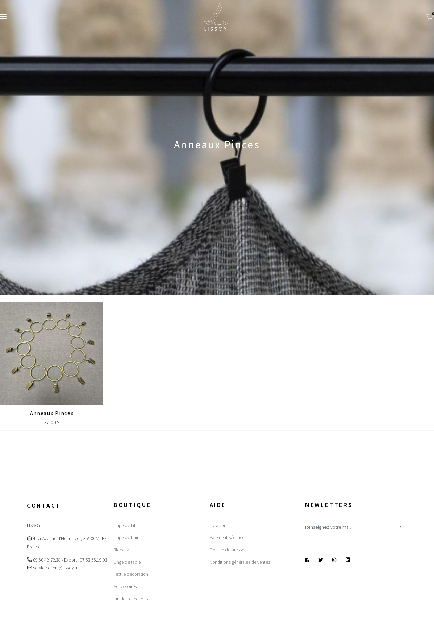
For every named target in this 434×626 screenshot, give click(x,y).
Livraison (218, 525)
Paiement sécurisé (227, 537)
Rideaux (121, 550)
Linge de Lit (124, 525)
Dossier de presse (227, 550)
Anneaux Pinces (52, 413)
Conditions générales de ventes (240, 562)
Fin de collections (131, 598)
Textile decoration (131, 574)
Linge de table (127, 562)
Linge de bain (126, 537)
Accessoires (125, 586)
